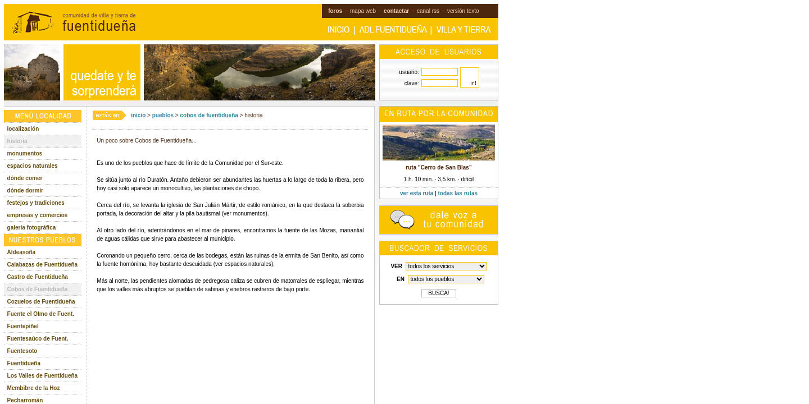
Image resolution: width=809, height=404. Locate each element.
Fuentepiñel (23, 326)
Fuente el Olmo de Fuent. (40, 314)
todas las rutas (458, 193)
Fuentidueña (23, 363)
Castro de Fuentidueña (37, 277)
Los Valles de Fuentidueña (42, 376)
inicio (138, 115)
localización (23, 129)
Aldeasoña (21, 252)
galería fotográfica (31, 227)
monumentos (25, 153)
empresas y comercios (37, 215)
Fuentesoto (22, 351)
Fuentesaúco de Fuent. (38, 339)
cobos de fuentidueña (209, 115)
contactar (396, 11)
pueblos (163, 115)
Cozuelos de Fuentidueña (41, 302)
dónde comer (25, 178)
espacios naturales (32, 166)
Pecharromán (25, 400)
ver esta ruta (416, 193)
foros (335, 11)
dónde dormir (25, 190)
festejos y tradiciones (36, 203)
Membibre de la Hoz (33, 388)
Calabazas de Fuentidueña (42, 264)
